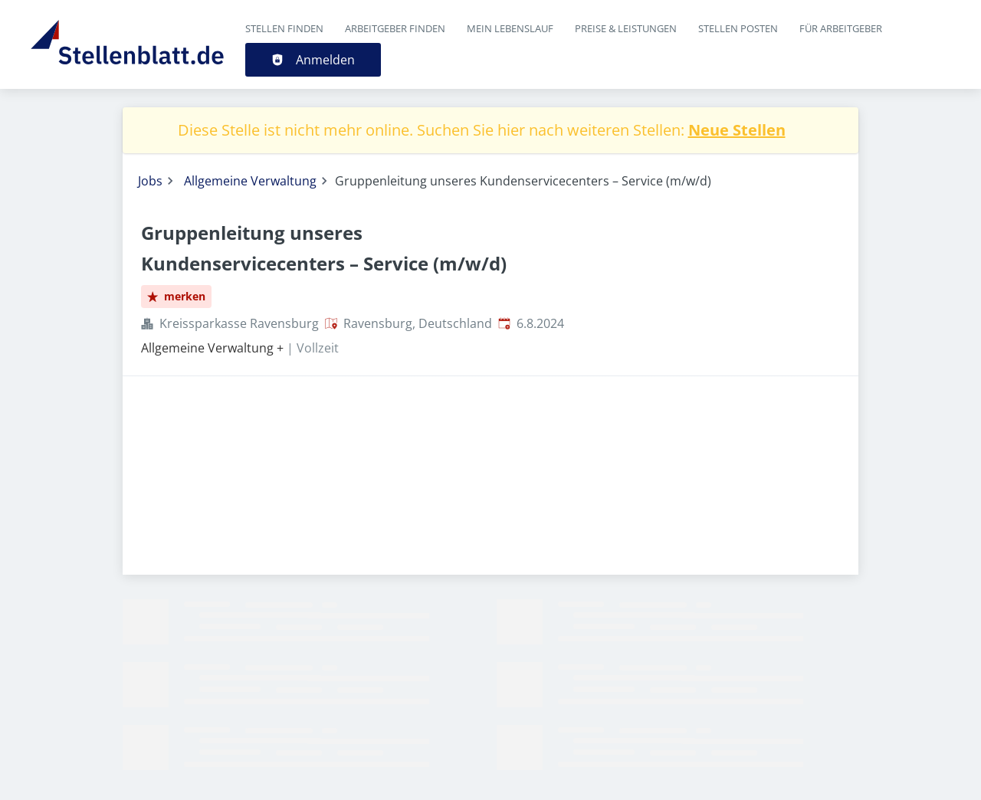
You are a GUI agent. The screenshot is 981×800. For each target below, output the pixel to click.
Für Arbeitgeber (840, 28)
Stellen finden (284, 28)
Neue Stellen (737, 130)
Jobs (150, 180)
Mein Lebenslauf (510, 28)
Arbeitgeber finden (395, 28)
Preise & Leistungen (626, 28)
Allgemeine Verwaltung (250, 180)
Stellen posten (738, 28)
